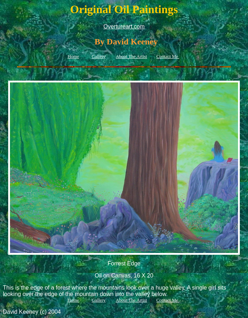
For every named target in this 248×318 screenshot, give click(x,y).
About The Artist (131, 56)
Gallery (98, 56)
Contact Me (167, 56)
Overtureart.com (124, 26)
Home (73, 56)
